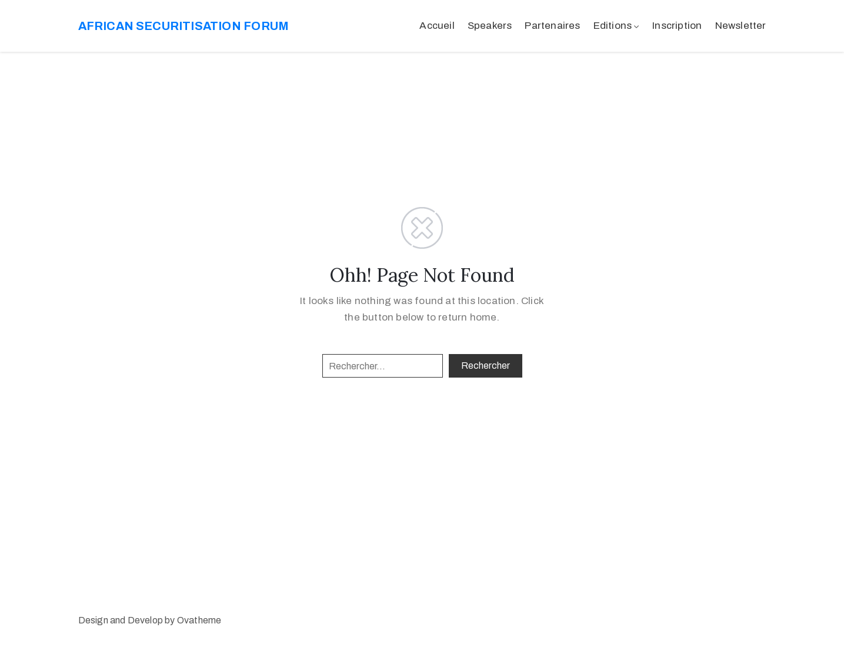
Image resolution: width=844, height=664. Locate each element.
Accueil (436, 25)
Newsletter (740, 25)
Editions (612, 25)
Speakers (490, 25)
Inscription (677, 25)
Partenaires (552, 25)
